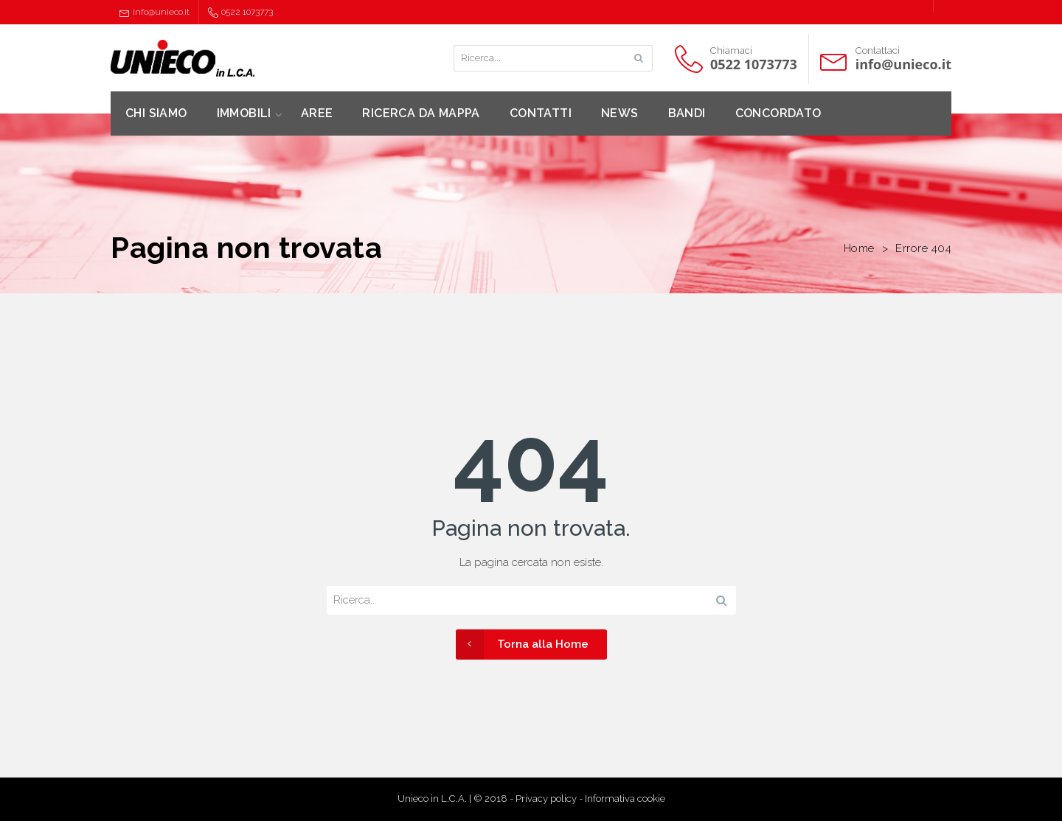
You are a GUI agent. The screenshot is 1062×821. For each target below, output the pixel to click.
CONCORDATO (778, 113)
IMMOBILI (244, 113)
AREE (317, 113)
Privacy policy (546, 798)
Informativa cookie (625, 798)
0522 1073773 (240, 12)
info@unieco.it (154, 12)
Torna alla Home (522, 644)
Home (859, 248)
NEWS (620, 113)
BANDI (687, 113)
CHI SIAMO (156, 113)
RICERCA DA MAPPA (420, 113)
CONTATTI (541, 113)
